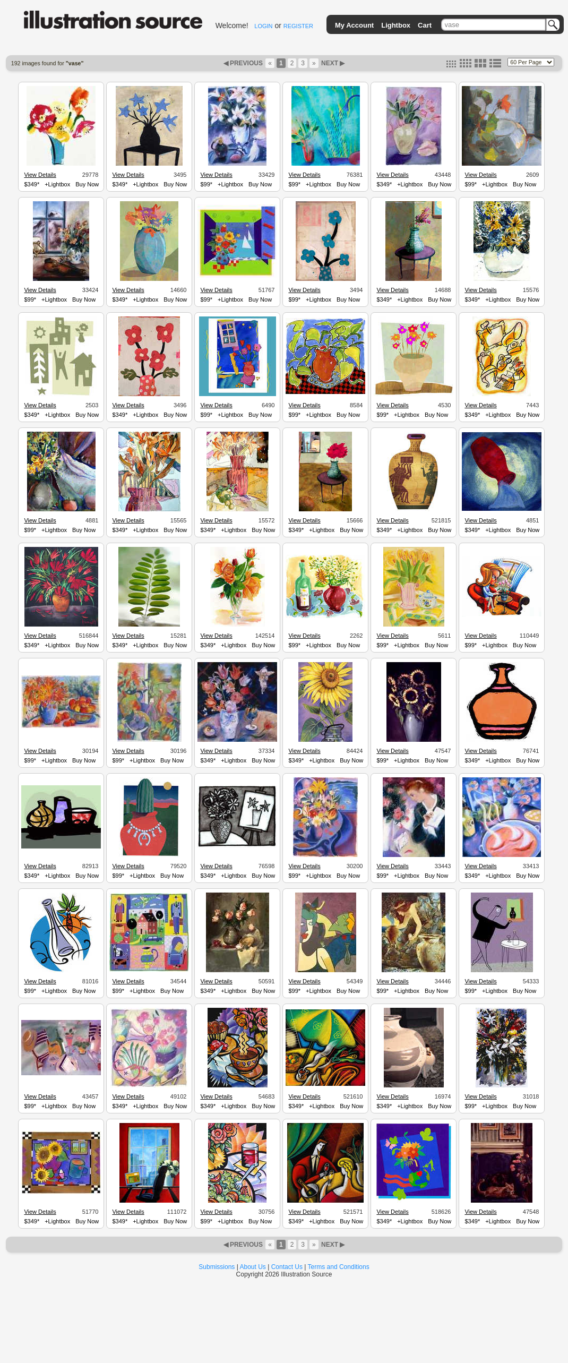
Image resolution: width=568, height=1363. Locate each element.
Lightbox (395, 25)
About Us (253, 1267)
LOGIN (263, 26)
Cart (425, 25)
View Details (40, 175)
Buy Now (87, 184)
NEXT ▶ (332, 63)
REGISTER (298, 26)
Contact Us (287, 1267)
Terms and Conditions (338, 1267)
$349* (31, 184)
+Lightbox (57, 184)
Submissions (217, 1267)
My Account (354, 25)
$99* (206, 184)
